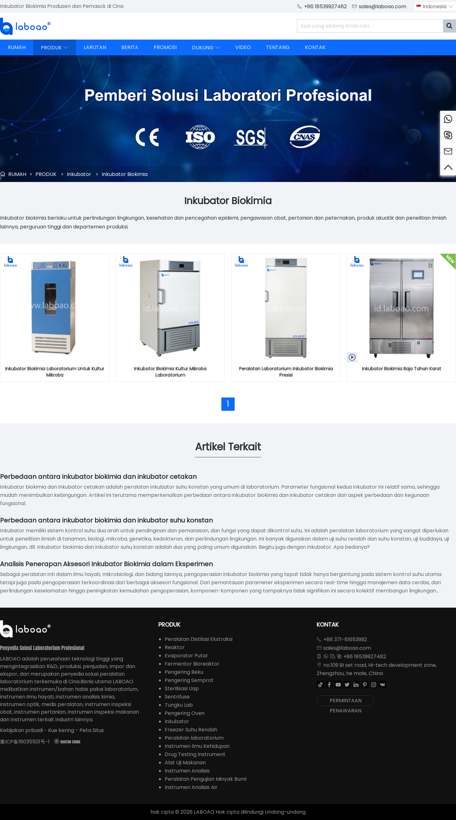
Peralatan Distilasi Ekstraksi (198, 639)
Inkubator (79, 174)
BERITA (129, 47)
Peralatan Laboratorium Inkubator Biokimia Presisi (286, 372)
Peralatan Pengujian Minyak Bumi (205, 779)
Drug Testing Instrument (195, 754)
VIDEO (243, 47)
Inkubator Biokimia (125, 174)
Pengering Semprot (189, 680)
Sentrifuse (177, 696)
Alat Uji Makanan (185, 762)
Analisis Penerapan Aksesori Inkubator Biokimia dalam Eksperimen (106, 564)
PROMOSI (165, 47)
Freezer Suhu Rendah (191, 729)
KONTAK (315, 47)
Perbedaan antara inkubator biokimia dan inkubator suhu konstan (106, 520)
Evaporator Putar (186, 655)
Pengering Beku (184, 672)
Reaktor (175, 647)
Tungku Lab (179, 705)
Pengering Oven (185, 713)
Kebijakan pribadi (21, 730)
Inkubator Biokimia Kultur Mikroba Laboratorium (170, 372)
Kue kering (61, 730)
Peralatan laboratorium (194, 738)
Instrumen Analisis (187, 770)
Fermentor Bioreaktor (192, 663)
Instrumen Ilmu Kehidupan (197, 746)
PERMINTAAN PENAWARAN (346, 701)
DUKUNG (206, 47)
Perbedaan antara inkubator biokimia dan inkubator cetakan (98, 476)
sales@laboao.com (382, 6)
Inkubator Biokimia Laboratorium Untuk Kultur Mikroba (54, 372)
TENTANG (278, 47)
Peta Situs (91, 730)
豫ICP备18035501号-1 (25, 741)
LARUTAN (95, 47)
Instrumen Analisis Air (191, 787)
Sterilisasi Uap (182, 688)
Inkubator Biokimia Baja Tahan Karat (401, 369)
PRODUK (54, 47)
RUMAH (17, 47)
